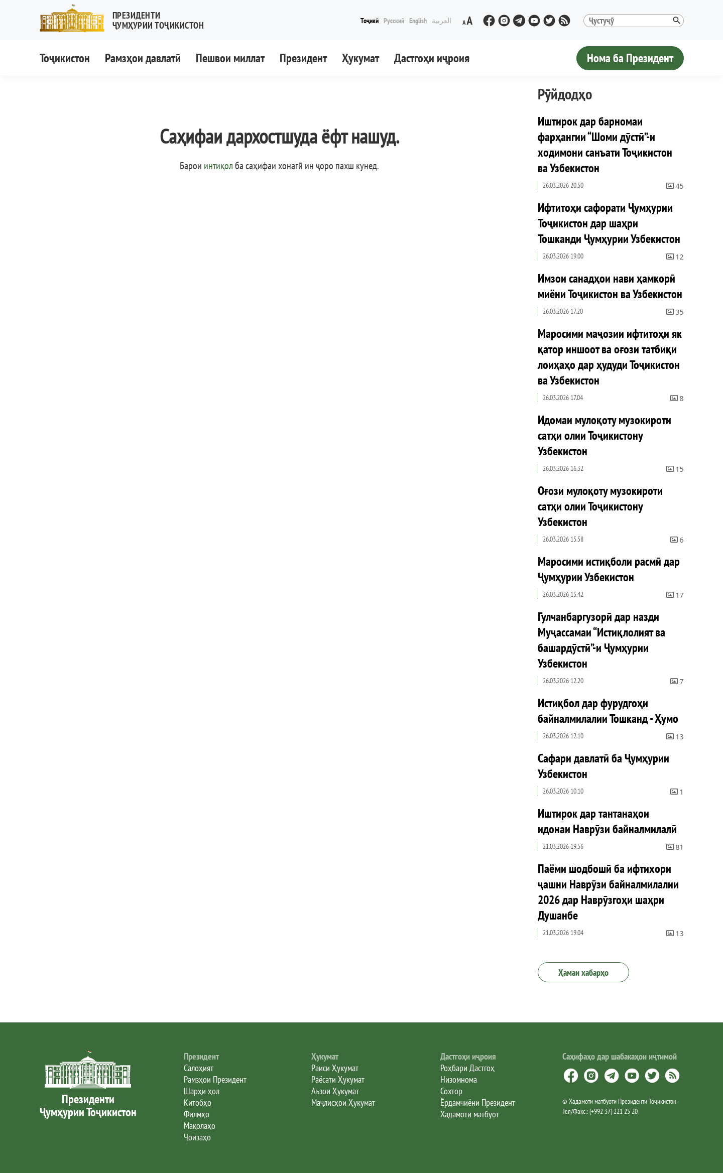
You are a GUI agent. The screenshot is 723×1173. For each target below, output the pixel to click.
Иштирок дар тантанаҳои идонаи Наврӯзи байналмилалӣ (607, 821)
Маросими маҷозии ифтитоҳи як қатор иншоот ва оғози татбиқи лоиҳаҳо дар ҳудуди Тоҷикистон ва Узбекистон (610, 357)
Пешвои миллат (230, 58)
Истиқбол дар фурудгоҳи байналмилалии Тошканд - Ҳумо (608, 710)
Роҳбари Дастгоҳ (467, 1068)
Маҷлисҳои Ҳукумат (343, 1102)
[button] (126, 18)
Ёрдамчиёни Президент (477, 1102)
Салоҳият (198, 1068)
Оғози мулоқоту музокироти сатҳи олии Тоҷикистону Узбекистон (600, 506)
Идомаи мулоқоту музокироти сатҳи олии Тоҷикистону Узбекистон (604, 435)
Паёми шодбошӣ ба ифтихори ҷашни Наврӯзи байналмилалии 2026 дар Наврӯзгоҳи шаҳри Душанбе (608, 892)
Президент (303, 58)
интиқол (218, 165)
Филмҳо (196, 1114)
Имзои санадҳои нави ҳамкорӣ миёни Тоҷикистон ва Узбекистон (610, 286)
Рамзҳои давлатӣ (143, 58)
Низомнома (458, 1079)
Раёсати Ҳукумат (338, 1079)
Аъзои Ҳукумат (335, 1091)
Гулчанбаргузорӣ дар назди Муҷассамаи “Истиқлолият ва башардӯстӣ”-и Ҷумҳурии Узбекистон (601, 640)
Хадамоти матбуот (469, 1114)
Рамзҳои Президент (215, 1079)
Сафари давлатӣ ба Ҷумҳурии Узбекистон (603, 765)
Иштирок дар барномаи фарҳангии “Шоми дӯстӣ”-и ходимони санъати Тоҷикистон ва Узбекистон (605, 144)
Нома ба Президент (630, 58)
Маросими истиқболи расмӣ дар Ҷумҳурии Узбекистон (609, 569)
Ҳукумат (360, 58)
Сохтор (451, 1091)
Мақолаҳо (199, 1125)
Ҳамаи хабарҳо (583, 972)
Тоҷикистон (65, 58)
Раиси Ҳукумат (334, 1068)
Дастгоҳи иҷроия (431, 58)
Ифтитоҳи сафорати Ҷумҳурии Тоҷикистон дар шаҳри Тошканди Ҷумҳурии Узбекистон (609, 223)
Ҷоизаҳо (197, 1137)
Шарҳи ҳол (201, 1091)
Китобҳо (197, 1102)
